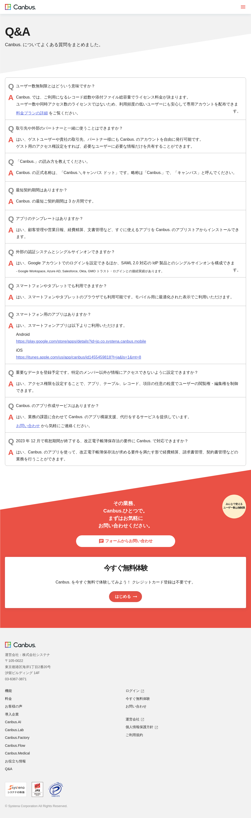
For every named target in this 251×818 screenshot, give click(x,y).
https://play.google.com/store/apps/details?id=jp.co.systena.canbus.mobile (81, 341)
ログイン (135, 691)
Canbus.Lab (14, 730)
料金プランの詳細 (32, 113)
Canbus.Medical (17, 753)
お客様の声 (13, 706)
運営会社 (135, 719)
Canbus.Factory (17, 738)
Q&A (8, 769)
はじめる (126, 597)
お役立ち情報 (15, 761)
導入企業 (12, 714)
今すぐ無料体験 (138, 699)
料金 (8, 699)
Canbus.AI (13, 722)
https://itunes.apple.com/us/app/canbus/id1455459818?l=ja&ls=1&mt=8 (78, 357)
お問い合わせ (28, 426)
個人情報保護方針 (142, 727)
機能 (8, 691)
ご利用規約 (134, 735)
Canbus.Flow (15, 746)
